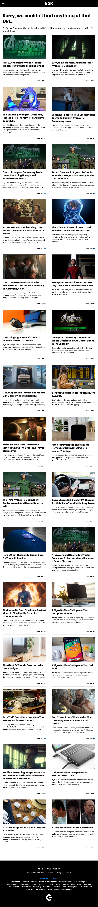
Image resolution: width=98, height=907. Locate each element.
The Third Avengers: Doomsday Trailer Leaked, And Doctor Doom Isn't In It (24, 503)
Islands (41, 884)
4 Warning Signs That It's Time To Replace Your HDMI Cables (21, 339)
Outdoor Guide (14, 887)
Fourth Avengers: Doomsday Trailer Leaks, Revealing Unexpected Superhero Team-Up (23, 175)
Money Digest (76, 884)
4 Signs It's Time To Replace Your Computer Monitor (70, 612)
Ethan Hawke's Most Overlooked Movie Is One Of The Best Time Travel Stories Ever (23, 447)
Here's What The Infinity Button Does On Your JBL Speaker (23, 557)
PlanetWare (26, 887)
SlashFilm (46, 887)
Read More (41, 81)
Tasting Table (73, 887)
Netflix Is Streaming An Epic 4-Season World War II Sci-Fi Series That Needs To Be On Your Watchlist (24, 775)
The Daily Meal (86, 887)
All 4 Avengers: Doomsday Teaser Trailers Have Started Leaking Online (23, 64)
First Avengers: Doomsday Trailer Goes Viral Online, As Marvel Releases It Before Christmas (73, 558)
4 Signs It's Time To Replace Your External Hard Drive (70, 774)
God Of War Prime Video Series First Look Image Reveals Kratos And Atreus (72, 720)
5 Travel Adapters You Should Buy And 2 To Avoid (24, 829)
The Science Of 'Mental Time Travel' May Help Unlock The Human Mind (71, 229)
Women (57, 890)
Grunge (82, 882)
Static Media (38, 873)
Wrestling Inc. (67, 890)
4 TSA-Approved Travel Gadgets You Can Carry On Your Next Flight (24, 394)
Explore (34, 882)
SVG (64, 887)
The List (30, 890)
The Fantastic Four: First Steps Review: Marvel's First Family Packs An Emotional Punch (24, 613)
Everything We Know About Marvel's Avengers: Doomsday (72, 64)
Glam (75, 882)
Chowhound (15, 882)
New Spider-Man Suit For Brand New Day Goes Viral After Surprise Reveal (72, 284)
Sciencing (37, 887)
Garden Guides (65, 882)
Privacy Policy (53, 869)
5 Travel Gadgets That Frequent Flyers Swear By (73, 394)
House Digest (24, 884)
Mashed (66, 884)
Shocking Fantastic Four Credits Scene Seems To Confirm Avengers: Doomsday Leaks (73, 118)
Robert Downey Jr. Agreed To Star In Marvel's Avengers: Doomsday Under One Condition (73, 175)
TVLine (49, 890)
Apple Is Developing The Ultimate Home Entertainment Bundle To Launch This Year (70, 447)
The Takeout (40, 890)
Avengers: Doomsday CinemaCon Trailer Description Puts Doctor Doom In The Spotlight (73, 340)
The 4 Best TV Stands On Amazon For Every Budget (23, 667)
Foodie (41, 882)
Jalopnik (50, 884)
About (41, 869)
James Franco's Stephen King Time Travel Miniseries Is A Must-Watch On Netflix (24, 230)
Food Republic (52, 882)
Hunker (34, 884)
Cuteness (25, 882)
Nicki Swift (87, 884)
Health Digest (12, 884)
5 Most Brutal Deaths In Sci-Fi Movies (72, 827)
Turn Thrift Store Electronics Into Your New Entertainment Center (24, 719)
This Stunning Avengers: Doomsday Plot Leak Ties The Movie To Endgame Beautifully (23, 117)
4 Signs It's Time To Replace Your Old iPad (72, 667)
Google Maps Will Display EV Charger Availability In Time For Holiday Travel (73, 502)
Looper (58, 884)
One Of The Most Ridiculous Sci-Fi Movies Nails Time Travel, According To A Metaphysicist (23, 285)
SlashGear (56, 887)
